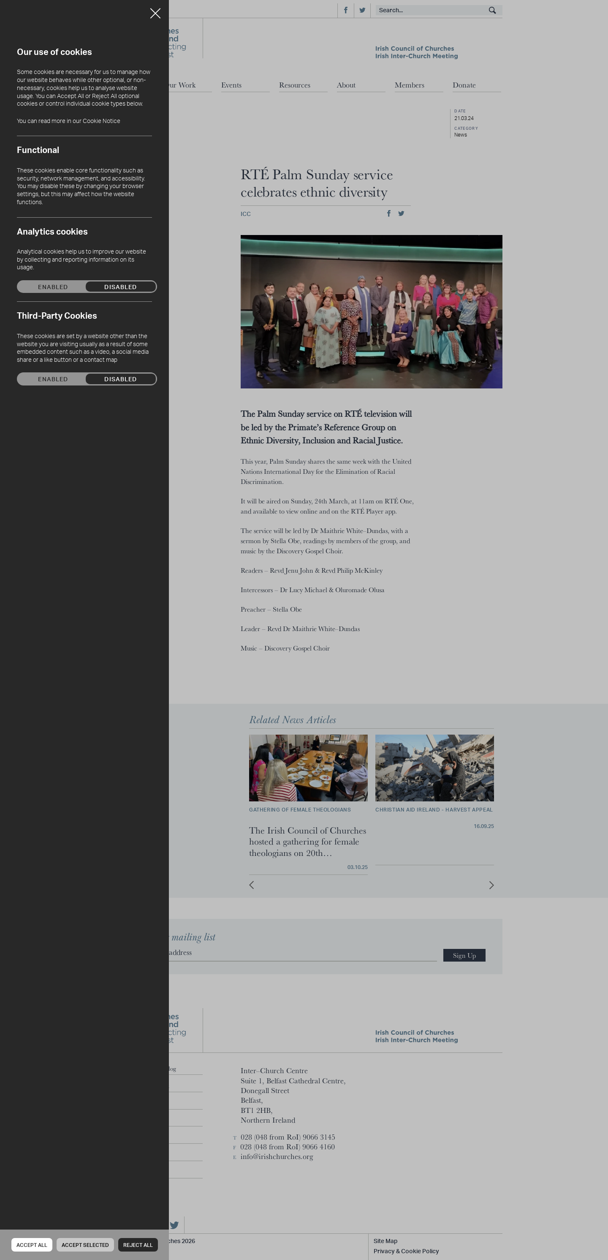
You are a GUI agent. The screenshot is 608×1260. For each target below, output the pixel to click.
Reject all (138, 1245)
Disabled (120, 286)
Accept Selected (85, 1245)
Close (155, 10)
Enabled (53, 286)
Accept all (31, 1245)
